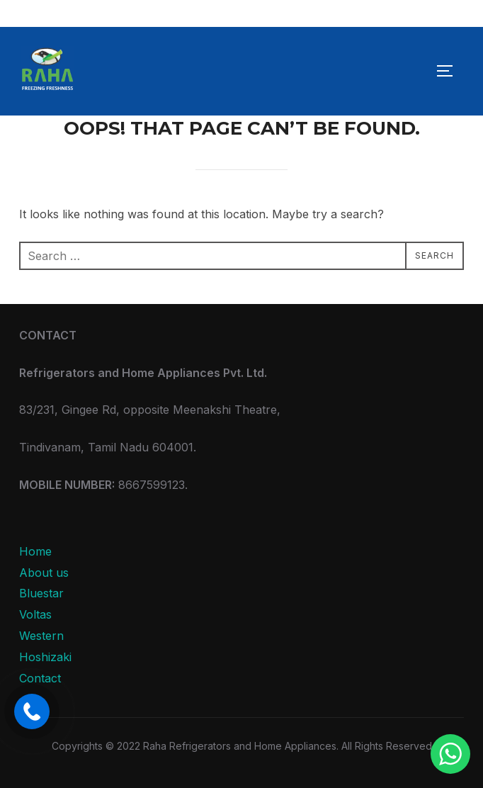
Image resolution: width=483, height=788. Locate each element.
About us (44, 572)
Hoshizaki (45, 657)
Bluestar (41, 593)
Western (41, 636)
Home (35, 551)
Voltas (35, 614)
